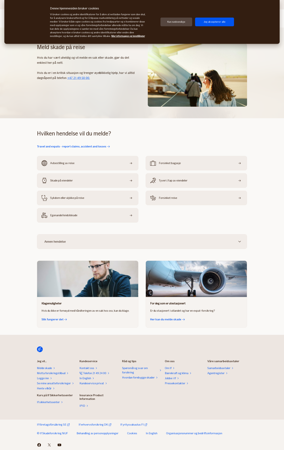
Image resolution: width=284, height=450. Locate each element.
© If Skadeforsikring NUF (52, 433)
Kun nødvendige (176, 21)
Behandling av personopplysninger (97, 433)
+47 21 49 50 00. (78, 78)
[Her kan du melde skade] (196, 279)
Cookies (132, 433)
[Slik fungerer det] (87, 279)
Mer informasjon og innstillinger (128, 36)
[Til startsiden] (40, 349)
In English (151, 433)
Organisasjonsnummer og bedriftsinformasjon (194, 433)
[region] (142, 22)
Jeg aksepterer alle (215, 21)
